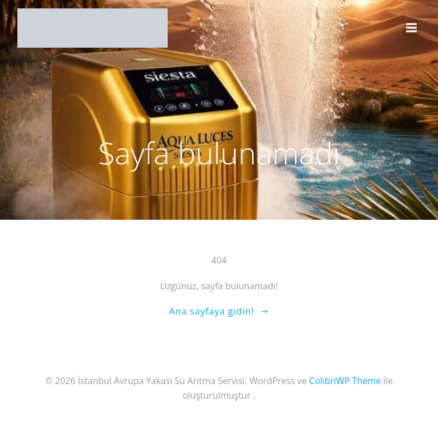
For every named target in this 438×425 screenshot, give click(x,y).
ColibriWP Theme (345, 381)
